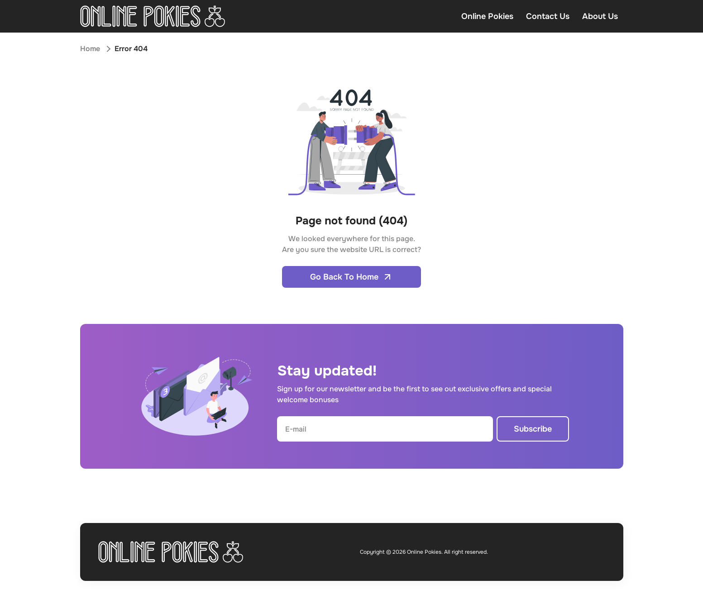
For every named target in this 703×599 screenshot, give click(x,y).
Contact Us (547, 16)
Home (90, 48)
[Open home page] (152, 16)
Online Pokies (487, 16)
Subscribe (533, 429)
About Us (600, 16)
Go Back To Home (351, 276)
